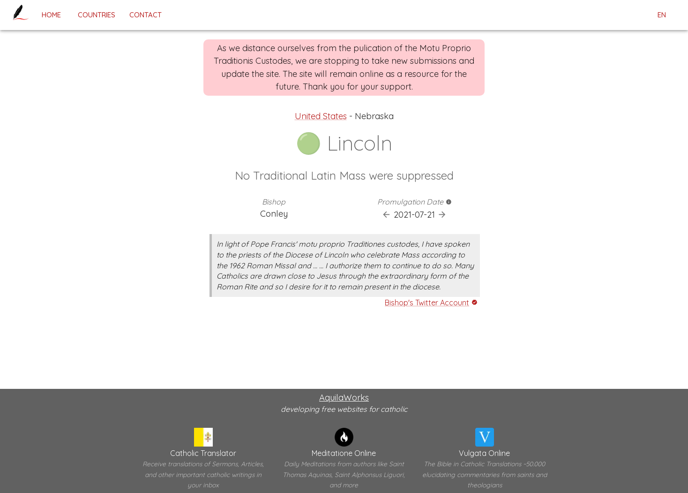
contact (145, 14)
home (51, 14)
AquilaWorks (344, 397)
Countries (96, 14)
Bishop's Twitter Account (427, 302)
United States (321, 116)
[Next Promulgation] (442, 214)
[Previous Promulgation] (386, 214)
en (662, 15)
